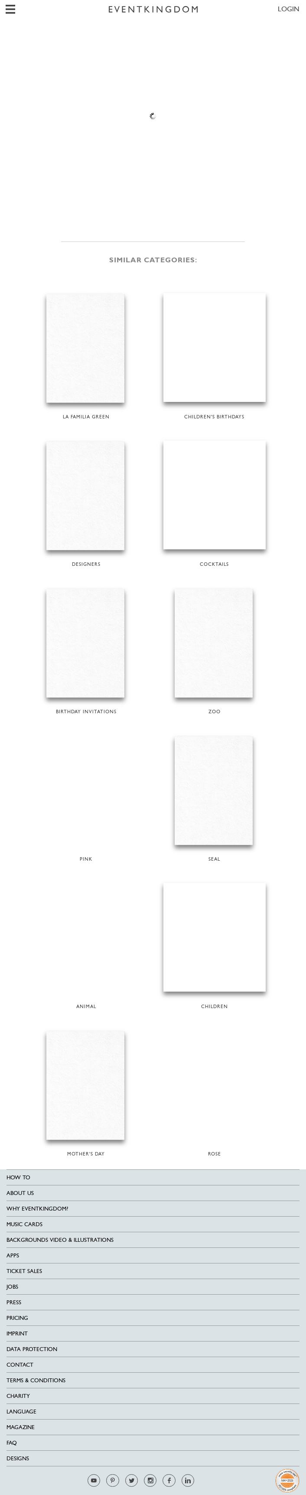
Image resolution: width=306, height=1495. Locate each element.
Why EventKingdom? (37, 1208)
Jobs (12, 1286)
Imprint (17, 1333)
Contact (20, 1364)
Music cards (24, 1224)
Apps (13, 1255)
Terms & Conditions (36, 1380)
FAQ (12, 1443)
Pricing (17, 1318)
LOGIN (288, 9)
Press (14, 1302)
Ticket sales (24, 1271)
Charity (18, 1396)
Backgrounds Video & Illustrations (60, 1240)
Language (21, 1411)
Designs (18, 1458)
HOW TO (18, 1177)
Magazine (21, 1427)
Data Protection (32, 1349)
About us (20, 1193)
